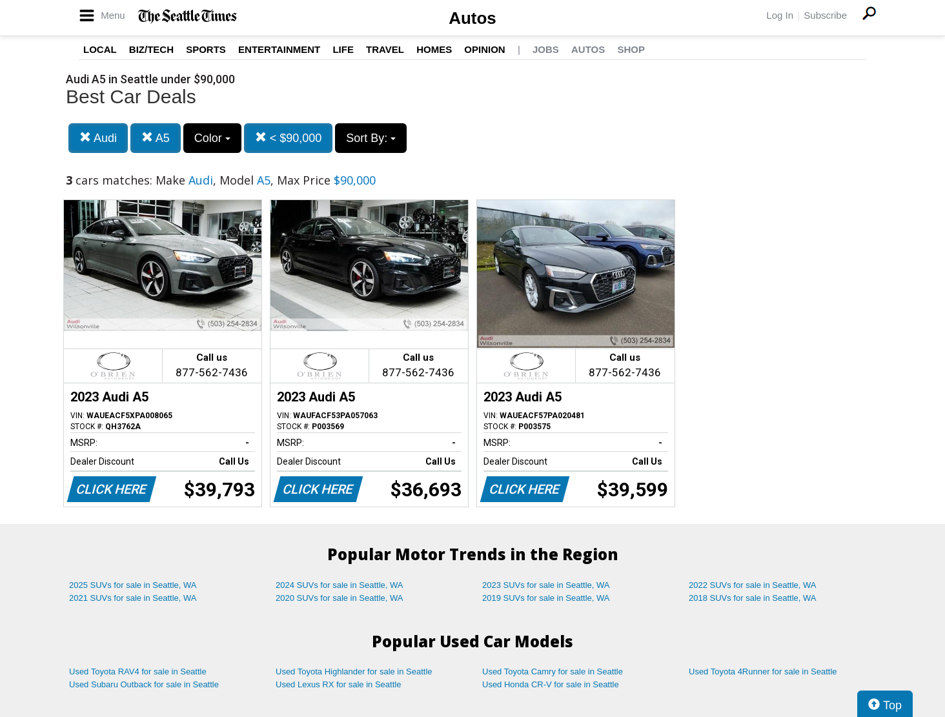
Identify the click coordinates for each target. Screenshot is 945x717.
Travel (385, 49)
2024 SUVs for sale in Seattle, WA (339, 585)
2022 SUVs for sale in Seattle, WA (753, 585)
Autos (472, 18)
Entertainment (279, 49)
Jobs (546, 49)
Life (343, 49)
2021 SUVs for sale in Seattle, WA (133, 598)
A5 (155, 138)
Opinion (484, 49)
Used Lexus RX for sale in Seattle (338, 684)
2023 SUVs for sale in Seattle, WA (546, 585)
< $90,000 (288, 138)
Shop (631, 49)
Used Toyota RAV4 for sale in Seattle (138, 671)
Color (212, 138)
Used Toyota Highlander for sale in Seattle (354, 671)
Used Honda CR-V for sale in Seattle (550, 684)
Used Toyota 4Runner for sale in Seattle (763, 671)
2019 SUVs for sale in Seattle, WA (546, 598)
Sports (206, 49)
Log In (779, 15)
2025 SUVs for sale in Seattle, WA (133, 585)
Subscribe (825, 15)
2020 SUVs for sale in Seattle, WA (339, 598)
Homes (434, 49)
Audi (98, 138)
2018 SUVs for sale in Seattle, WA (753, 598)
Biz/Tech (151, 49)
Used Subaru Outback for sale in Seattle (144, 684)
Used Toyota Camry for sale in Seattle (552, 671)
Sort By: (371, 138)
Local (100, 49)
